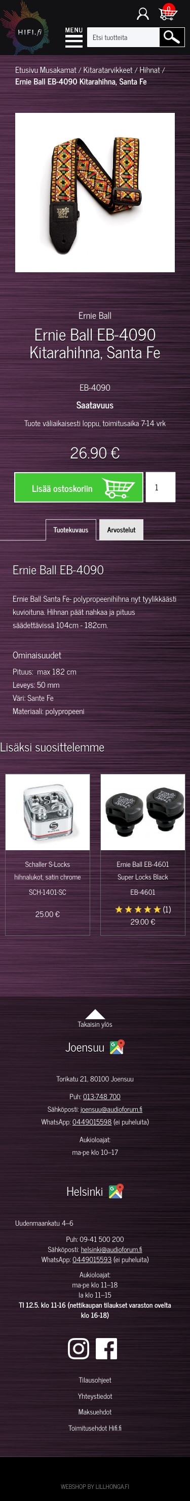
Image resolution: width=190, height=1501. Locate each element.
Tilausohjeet (95, 1380)
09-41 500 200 (102, 1239)
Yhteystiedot (95, 1396)
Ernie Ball (95, 314)
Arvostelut (121, 529)
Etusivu (26, 69)
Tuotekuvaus (71, 529)
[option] (28, 290)
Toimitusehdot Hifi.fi (95, 1428)
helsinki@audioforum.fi (111, 1249)
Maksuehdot (95, 1411)
